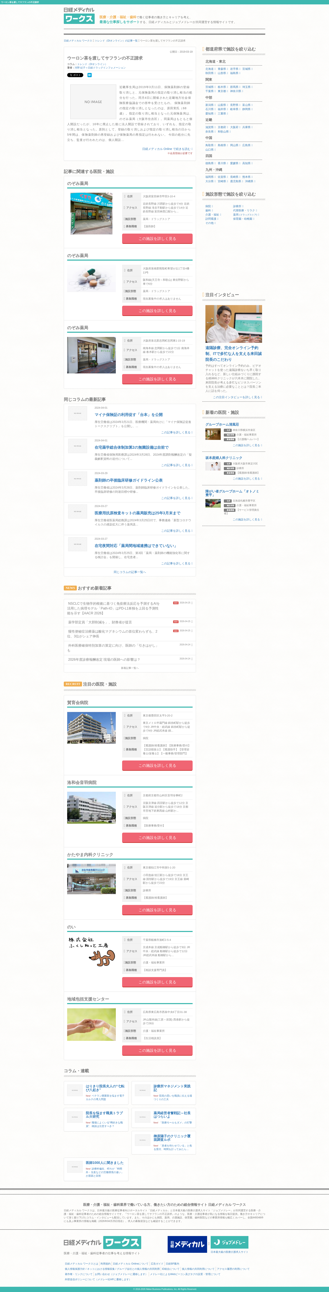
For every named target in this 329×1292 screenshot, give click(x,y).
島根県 (223, 145)
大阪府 (235, 127)
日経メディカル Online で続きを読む (167, 149)
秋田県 (210, 73)
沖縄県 (250, 181)
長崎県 (235, 176)
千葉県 (210, 91)
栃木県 (223, 86)
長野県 (235, 105)
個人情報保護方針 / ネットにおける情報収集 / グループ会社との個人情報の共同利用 (112, 1268)
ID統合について (171, 1268)
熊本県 (247, 176)
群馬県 (235, 86)
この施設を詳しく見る (157, 239)
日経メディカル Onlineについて (131, 1263)
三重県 (223, 113)
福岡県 (210, 176)
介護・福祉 (213, 214)
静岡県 (247, 109)
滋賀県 (210, 127)
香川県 (223, 163)
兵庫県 (247, 127)
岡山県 (235, 145)
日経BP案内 (172, 1263)
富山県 (247, 105)
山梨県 (223, 105)
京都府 (223, 127)
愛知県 (210, 113)
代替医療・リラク (245, 210)
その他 (210, 223)
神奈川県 (236, 91)
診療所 (238, 206)
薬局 (246, 214)
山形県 (223, 73)
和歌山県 (224, 131)
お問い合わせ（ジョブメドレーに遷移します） (121, 1274)
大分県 (210, 181)
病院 (209, 206)
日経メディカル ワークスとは (81, 1263)
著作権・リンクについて (79, 1274)
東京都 (223, 91)
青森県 (223, 68)
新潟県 (210, 105)
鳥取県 (210, 145)
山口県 (210, 149)
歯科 (209, 210)
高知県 (247, 163)
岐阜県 (235, 109)
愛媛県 (235, 163)
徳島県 (210, 163)
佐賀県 (223, 176)
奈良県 (210, 131)
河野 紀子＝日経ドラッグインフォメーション (100, 67)
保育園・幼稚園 (243, 218)
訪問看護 (211, 218)
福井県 (223, 109)
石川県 (210, 109)
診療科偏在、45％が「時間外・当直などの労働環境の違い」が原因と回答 (105, 1172)
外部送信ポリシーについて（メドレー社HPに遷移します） (98, 1279)
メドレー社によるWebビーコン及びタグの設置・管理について (185, 1274)
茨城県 (210, 86)
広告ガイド (157, 1263)
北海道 (210, 68)
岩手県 (235, 68)
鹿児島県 (236, 181)
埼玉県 (247, 86)
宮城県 (247, 68)
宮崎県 (223, 181)
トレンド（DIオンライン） (92, 64)
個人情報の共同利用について (198, 1268)
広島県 (247, 145)
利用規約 (106, 1263)
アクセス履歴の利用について (233, 1268)
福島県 (235, 73)
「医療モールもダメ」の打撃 (175, 1122)
